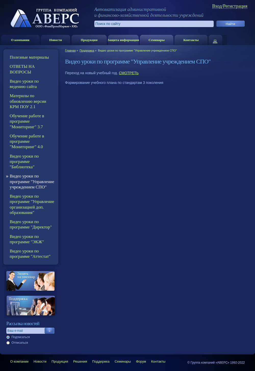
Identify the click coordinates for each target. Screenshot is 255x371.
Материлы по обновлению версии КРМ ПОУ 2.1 (28, 101)
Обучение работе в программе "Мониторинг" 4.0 (27, 141)
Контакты (191, 40)
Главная (70, 50)
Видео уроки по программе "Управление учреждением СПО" (32, 181)
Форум (141, 361)
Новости (55, 40)
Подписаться (20, 337)
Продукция (89, 40)
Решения (80, 361)
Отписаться (19, 342)
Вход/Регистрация (229, 6)
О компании (20, 40)
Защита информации (123, 40)
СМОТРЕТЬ (128, 73)
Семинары (156, 40)
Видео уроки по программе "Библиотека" (24, 162)
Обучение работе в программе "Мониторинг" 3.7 (27, 121)
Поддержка (87, 50)
